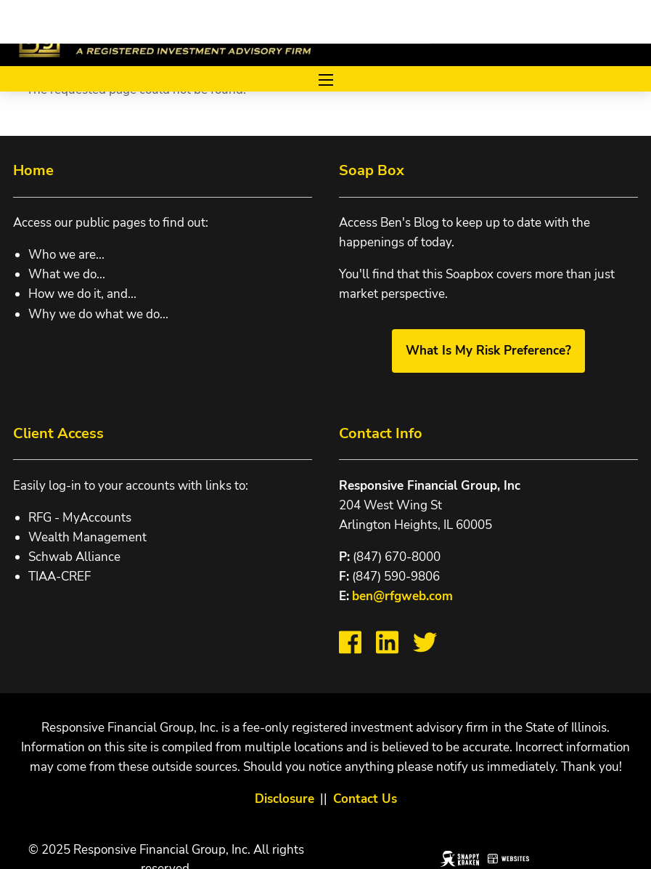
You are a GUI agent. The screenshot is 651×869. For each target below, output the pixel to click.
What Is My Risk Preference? (488, 350)
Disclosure (284, 799)
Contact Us (365, 799)
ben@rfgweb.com (402, 596)
